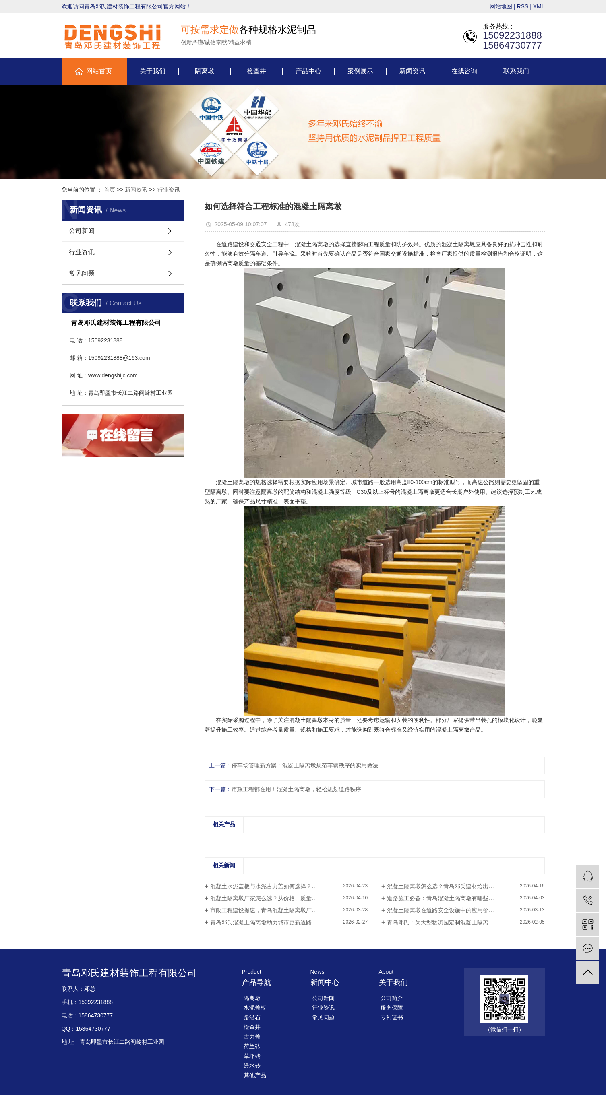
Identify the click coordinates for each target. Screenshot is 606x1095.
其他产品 (255, 1075)
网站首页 (99, 71)
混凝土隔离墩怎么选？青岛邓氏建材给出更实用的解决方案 (460, 886)
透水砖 (252, 1065)
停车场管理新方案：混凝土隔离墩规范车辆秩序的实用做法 (305, 765)
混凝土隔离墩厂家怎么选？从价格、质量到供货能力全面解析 (286, 898)
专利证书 (392, 1017)
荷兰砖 (252, 1046)
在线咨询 (464, 71)
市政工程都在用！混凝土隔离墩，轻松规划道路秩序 (296, 789)
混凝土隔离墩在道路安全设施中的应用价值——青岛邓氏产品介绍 (465, 910)
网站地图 (501, 6)
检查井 (256, 71)
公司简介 (392, 998)
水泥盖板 (255, 1007)
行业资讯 (168, 189)
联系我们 (516, 71)
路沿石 (252, 1017)
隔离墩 (204, 71)
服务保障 (392, 1007)
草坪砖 (252, 1056)
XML (539, 6)
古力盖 (252, 1036)
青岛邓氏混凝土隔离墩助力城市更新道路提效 (266, 922)
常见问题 (82, 273)
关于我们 (152, 71)
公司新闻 (82, 230)
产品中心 (308, 71)
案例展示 (360, 71)
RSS (522, 6)
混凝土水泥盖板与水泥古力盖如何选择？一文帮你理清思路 (283, 886)
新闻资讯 (412, 71)
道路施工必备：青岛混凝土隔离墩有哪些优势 (443, 898)
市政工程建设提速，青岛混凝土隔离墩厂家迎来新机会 (277, 910)
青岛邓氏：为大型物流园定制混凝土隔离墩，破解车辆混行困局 (465, 922)
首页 (109, 189)
